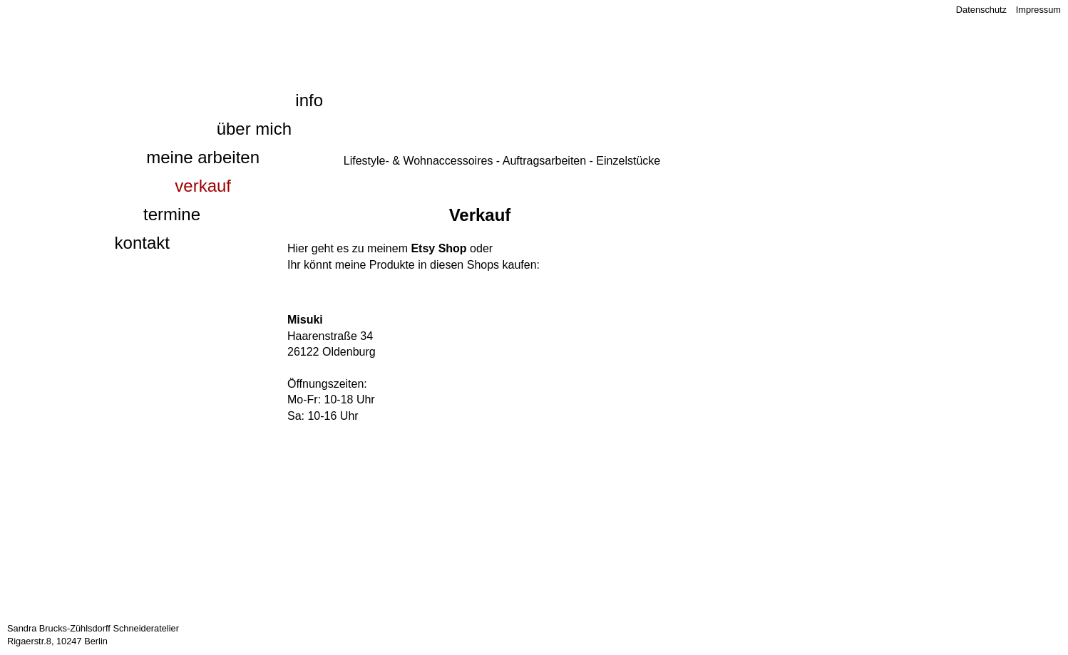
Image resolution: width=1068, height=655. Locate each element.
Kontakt (142, 242)
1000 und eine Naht (184, 32)
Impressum (1038, 9)
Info (309, 100)
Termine (171, 214)
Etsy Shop (438, 248)
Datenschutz (981, 9)
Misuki (305, 320)
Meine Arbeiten (203, 157)
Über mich (254, 128)
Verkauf (203, 185)
